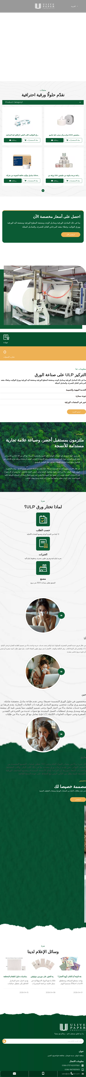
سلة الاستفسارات (31, 140)
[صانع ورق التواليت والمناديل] (43, 297)
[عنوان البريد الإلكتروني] (47, 1041)
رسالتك (12, 140)
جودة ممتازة (81, 396)
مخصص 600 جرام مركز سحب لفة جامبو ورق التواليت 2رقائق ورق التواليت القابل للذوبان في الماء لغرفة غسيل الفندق (64, 135)
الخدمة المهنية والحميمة (76, 390)
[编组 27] (43, 544)
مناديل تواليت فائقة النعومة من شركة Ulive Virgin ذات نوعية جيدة (22, 175)
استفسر (78, 799)
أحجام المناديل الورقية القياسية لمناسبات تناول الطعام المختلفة (27, 976)
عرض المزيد (76, 412)
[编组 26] (43, 519)
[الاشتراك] (4, 1042)
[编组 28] (43, 568)
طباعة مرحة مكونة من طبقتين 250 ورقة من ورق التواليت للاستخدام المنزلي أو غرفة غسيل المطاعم (64, 175)
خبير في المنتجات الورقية (75, 402)
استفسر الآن (71, 235)
